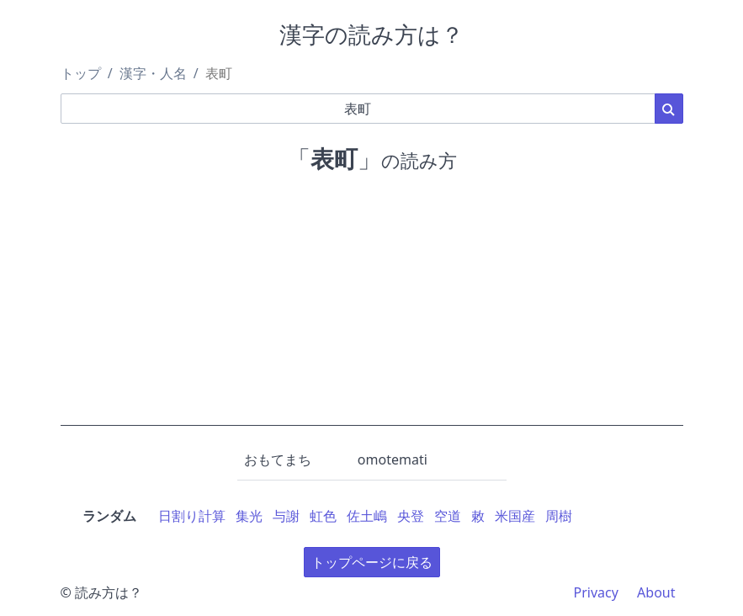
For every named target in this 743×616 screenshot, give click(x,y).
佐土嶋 (367, 516)
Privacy (596, 592)
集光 (249, 516)
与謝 (286, 516)
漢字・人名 (153, 73)
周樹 (558, 516)
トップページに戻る (372, 562)
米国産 (515, 516)
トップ (81, 73)
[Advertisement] (372, 308)
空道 (447, 516)
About (656, 592)
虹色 (323, 516)
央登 (410, 516)
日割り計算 (192, 516)
